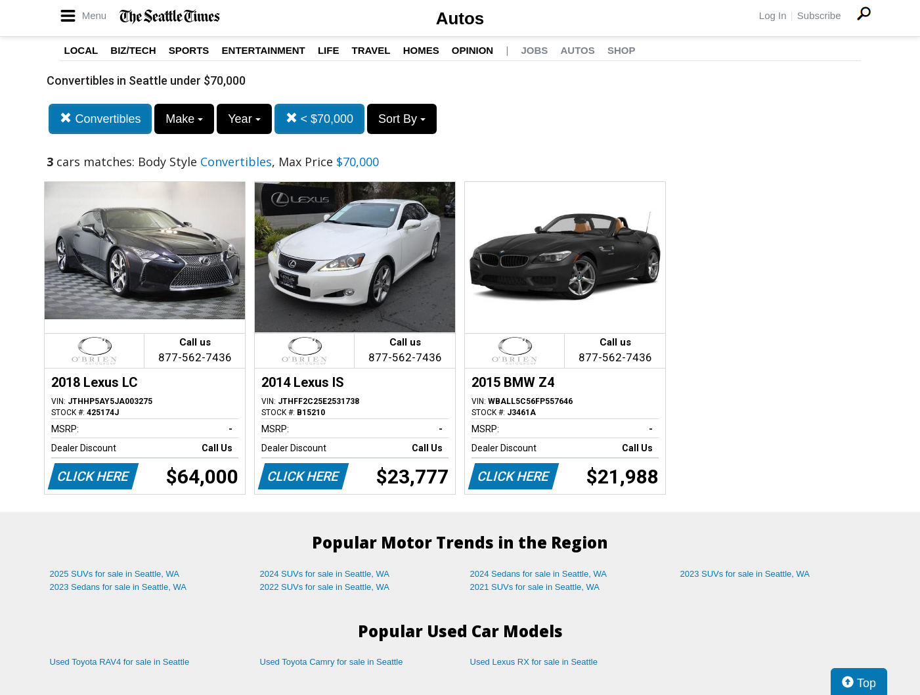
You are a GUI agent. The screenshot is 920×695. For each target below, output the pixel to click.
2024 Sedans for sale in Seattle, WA (538, 574)
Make (184, 118)
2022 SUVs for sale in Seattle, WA (325, 587)
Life (329, 50)
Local (81, 50)
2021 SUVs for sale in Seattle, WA (535, 587)
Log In (773, 15)
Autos (460, 18)
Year (244, 118)
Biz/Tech (133, 50)
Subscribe (819, 15)
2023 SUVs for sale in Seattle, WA (745, 574)
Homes (421, 50)
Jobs (534, 50)
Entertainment (263, 50)
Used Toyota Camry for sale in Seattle (331, 662)
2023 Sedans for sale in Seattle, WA (118, 587)
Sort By (402, 118)
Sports (189, 50)
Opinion (472, 50)
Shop (621, 50)
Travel (371, 50)
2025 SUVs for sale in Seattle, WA (115, 574)
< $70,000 (320, 118)
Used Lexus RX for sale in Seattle (534, 662)
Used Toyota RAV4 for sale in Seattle (120, 662)
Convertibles (100, 118)
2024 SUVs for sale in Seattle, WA (325, 574)
